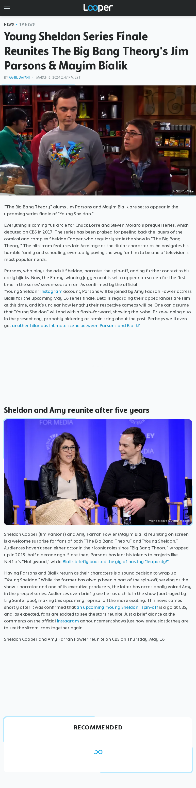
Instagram (51, 291)
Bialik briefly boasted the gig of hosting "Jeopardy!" (115, 562)
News (9, 24)
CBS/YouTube (184, 191)
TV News (27, 24)
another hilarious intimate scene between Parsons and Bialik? (76, 326)
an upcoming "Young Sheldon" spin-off (117, 607)
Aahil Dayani (19, 77)
